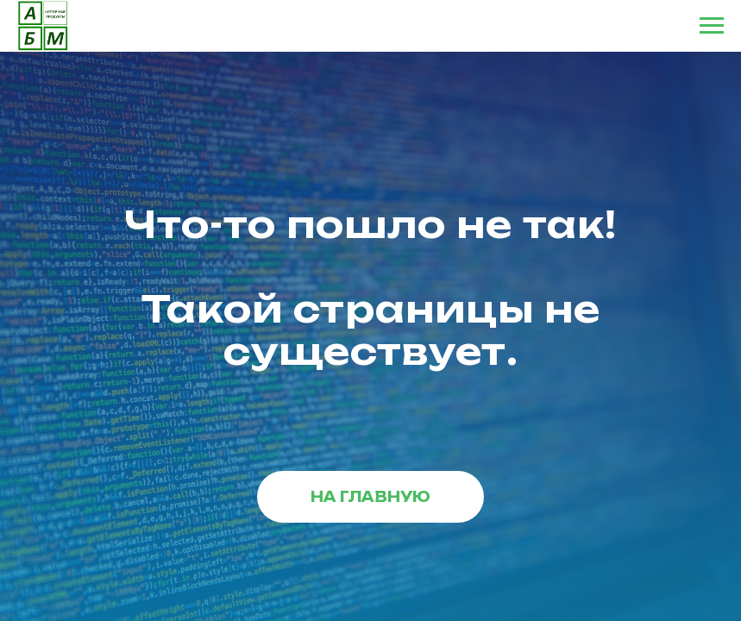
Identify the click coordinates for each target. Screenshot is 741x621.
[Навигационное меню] (712, 25)
